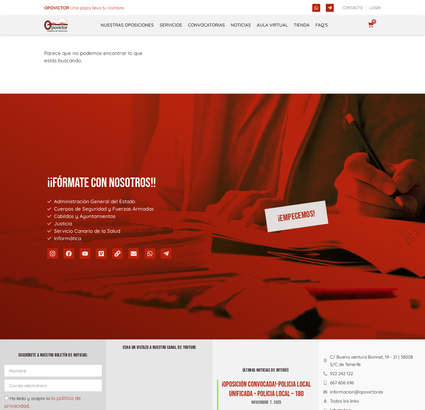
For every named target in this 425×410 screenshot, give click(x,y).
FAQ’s (322, 25)
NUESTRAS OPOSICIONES (127, 25)
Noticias (241, 25)
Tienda (302, 25)
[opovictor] (56, 25)
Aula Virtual (272, 25)
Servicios (171, 25)
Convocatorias (206, 25)
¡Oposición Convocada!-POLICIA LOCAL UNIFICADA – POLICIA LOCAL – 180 (266, 389)
